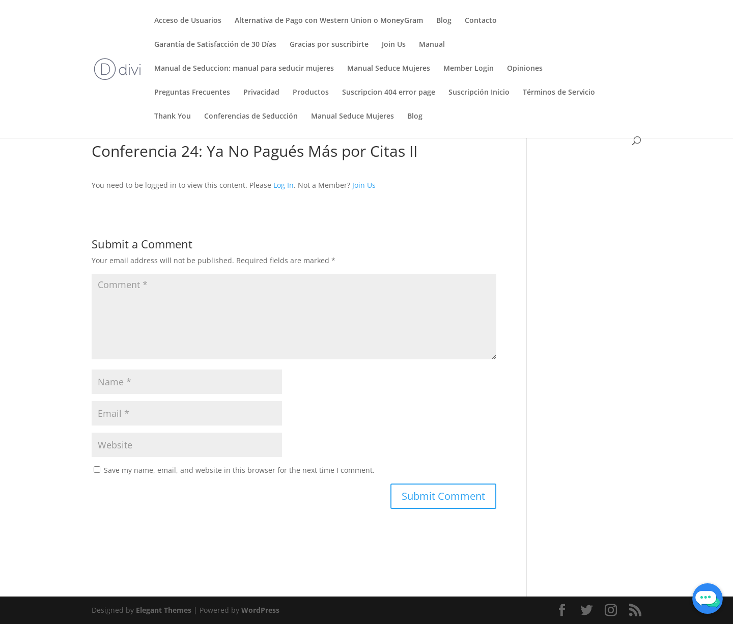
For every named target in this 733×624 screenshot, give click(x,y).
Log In (283, 185)
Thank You (172, 116)
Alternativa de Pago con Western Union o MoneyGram (329, 21)
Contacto (481, 21)
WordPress (260, 610)
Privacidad (261, 93)
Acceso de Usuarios (187, 21)
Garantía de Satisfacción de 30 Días (215, 45)
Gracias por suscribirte (329, 45)
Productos (311, 93)
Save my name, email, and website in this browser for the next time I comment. (239, 470)
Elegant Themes (163, 610)
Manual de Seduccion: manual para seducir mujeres (244, 69)
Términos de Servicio (559, 93)
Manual (432, 45)
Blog (444, 21)
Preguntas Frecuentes (192, 93)
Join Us (394, 45)
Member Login (468, 69)
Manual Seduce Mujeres (388, 69)
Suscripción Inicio (479, 93)
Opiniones (525, 69)
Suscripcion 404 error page (388, 93)
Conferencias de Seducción (251, 116)
